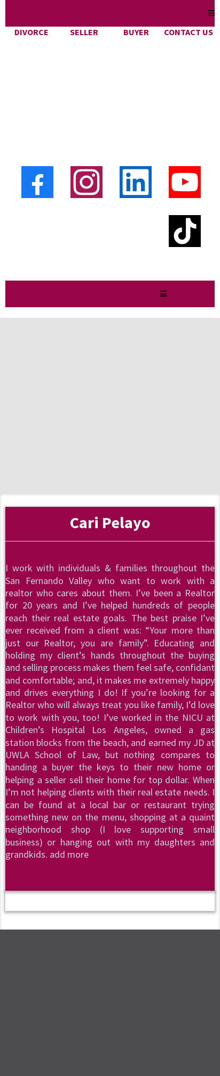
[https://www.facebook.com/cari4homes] (84, 876)
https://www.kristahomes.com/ (110, 957)
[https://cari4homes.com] (110, 45)
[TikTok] (184, 134)
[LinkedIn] (135, 85)
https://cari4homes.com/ (74, 1001)
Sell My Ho (41, 925)
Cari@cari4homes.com (69, 984)
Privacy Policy (48, 942)
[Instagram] (86, 85)
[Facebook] (37, 85)
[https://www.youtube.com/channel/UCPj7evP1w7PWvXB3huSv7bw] (136, 876)
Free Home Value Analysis (75, 909)
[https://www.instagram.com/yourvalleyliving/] (31, 876)
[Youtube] (184, 85)
